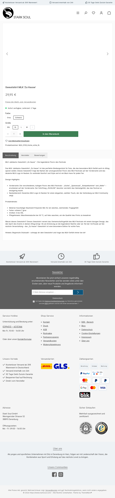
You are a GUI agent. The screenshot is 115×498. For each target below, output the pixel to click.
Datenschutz (87, 330)
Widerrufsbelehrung (52, 345)
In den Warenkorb (51, 134)
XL (15, 127)
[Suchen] (85, 12)
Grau (9, 118)
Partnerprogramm (51, 337)
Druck (45, 326)
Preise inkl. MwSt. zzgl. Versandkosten (20, 102)
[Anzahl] (14, 134)
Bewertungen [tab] (39, 155)
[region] (57, 54)
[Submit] (78, 292)
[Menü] (78, 12)
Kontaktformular (24, 339)
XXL (8, 127)
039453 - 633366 (12, 326)
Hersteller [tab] (25, 155)
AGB (46, 303)
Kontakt (46, 322)
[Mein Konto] (101, 12)
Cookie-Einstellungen (91, 333)
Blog (83, 326)
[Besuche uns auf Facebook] (54, 475)
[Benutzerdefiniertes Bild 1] (101, 428)
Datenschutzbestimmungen (54, 301)
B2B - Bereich (88, 322)
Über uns (85, 341)
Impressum (86, 337)
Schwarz (18, 118)
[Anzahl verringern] (7, 134)
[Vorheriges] (7, 54)
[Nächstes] (108, 54)
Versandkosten (50, 341)
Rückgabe (47, 333)
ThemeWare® (86, 493)
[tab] (11, 155)
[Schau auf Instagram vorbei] (61, 475)
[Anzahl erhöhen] (20, 134)
